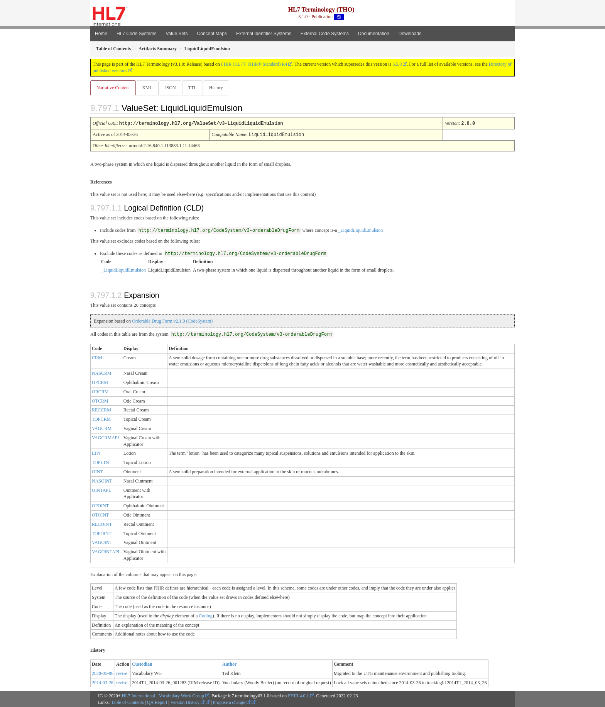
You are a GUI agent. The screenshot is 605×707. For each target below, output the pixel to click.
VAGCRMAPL (106, 437)
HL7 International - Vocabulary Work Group (163, 695)
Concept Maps (212, 33)
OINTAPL (101, 490)
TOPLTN (100, 462)
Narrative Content (113, 87)
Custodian (142, 663)
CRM (97, 357)
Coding (205, 615)
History (219, 87)
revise (121, 673)
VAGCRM (102, 428)
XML (148, 87)
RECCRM (101, 409)
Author (229, 663)
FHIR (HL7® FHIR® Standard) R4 (254, 64)
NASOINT (102, 480)
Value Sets (177, 33)
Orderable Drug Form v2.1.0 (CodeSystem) (172, 320)
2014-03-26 (102, 682)
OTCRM (100, 400)
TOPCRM (101, 418)
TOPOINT (102, 533)
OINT (97, 471)
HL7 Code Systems (136, 33)
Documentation (373, 33)
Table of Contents (127, 702)
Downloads (410, 33)
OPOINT (100, 505)
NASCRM (102, 373)
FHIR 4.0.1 (298, 695)
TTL (195, 87)
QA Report (157, 702)
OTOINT (100, 514)
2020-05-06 (102, 673)
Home (101, 33)
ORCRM (100, 391)
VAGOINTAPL (106, 551)
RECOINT (102, 524)
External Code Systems (325, 33)
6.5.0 (397, 64)
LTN (96, 452)
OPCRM (100, 382)
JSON (171, 87)
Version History (188, 702)
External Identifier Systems (263, 33)
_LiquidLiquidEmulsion (360, 230)
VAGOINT (102, 542)
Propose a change (231, 702)
